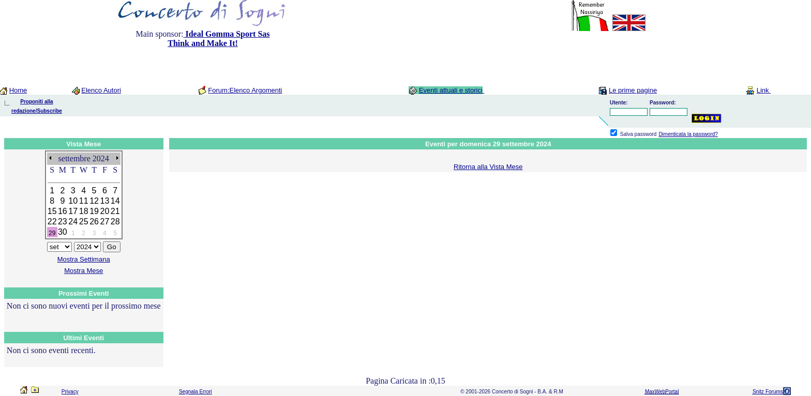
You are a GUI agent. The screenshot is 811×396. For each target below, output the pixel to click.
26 (94, 221)
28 (115, 221)
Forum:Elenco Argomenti (245, 90)
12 (94, 200)
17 (73, 211)
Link (764, 90)
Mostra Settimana (83, 259)
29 (52, 233)
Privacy (70, 391)
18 (83, 211)
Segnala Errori (195, 391)
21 (115, 211)
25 (83, 221)
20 (105, 211)
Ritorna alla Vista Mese (488, 167)
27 (105, 221)
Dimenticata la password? (688, 134)
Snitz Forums (768, 391)
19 (94, 211)
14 (115, 200)
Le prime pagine (633, 90)
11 (83, 200)
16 (62, 211)
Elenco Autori (101, 90)
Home (18, 90)
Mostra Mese (83, 271)
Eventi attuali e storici (451, 90)
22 (52, 221)
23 (62, 221)
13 (105, 200)
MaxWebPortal (662, 391)
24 (73, 221)
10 (73, 200)
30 (62, 231)
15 (52, 211)
